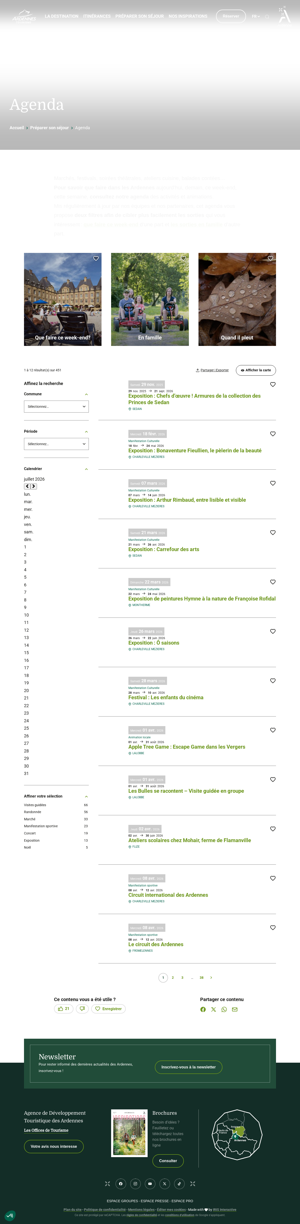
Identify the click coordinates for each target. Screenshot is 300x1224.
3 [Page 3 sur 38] (182, 977)
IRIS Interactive (224, 1210)
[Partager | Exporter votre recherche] (212, 370)
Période (56, 431)
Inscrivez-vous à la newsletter (189, 1067)
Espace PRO (182, 1201)
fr (254, 16)
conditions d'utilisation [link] (179, 1215)
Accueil (17, 127)
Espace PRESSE (155, 1201)
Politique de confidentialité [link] (105, 1210)
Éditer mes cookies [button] (171, 1210)
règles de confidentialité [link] (141, 1215)
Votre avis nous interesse (54, 1146)
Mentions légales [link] (141, 1210)
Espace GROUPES (122, 1201)
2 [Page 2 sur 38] (173, 977)
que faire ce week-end (112, 224)
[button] (10, 1216)
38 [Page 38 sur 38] (202, 977)
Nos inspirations (187, 16)
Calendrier (56, 468)
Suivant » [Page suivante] (211, 978)
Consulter (168, 1161)
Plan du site (73, 1210)
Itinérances (96, 16)
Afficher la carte (256, 370)
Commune (56, 394)
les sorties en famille (196, 224)
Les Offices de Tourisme (46, 1130)
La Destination (61, 16)
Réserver (230, 16)
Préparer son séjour (139, 16)
